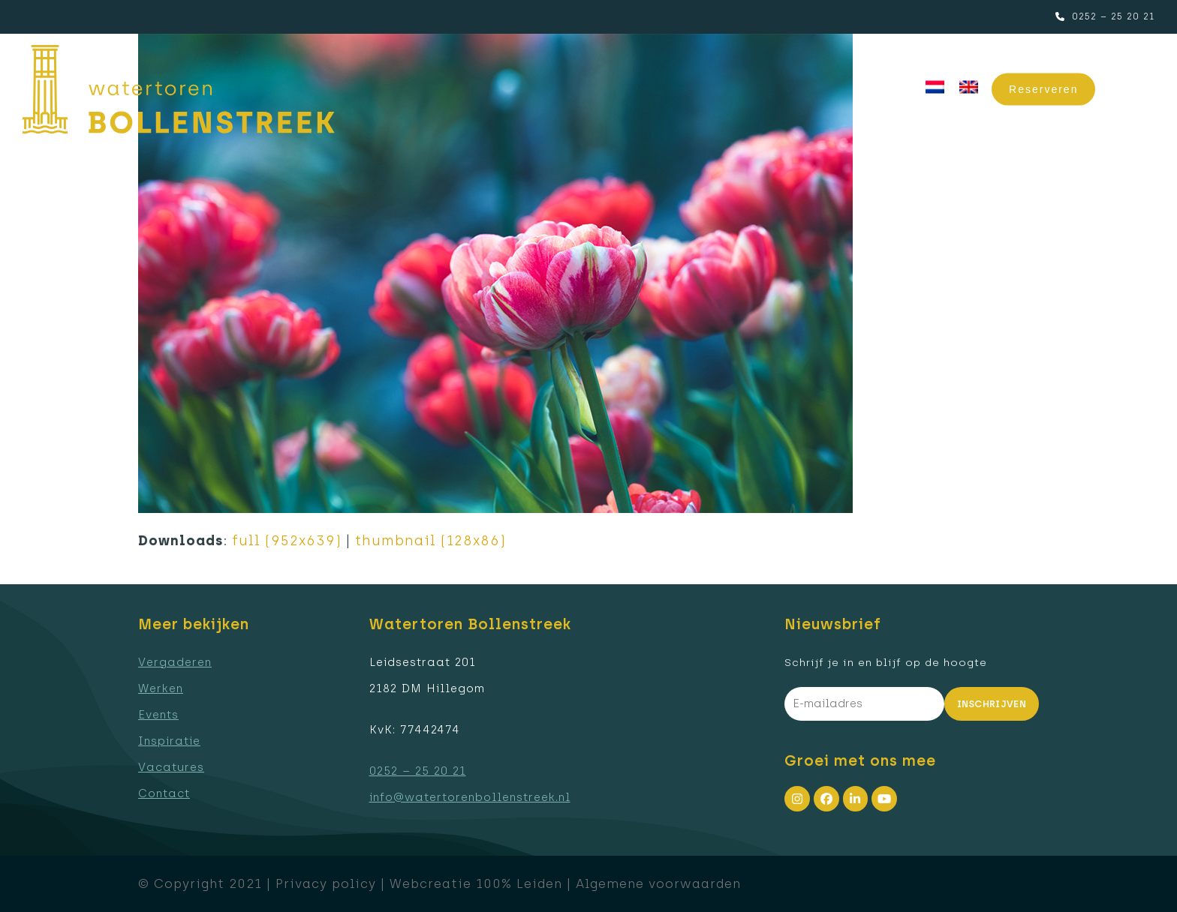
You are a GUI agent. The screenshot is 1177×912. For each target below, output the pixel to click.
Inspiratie (169, 741)
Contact (164, 793)
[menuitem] (935, 87)
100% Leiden (519, 883)
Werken (160, 688)
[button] (1136, 90)
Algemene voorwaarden (658, 883)
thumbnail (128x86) (430, 540)
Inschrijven (992, 704)
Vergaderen (175, 662)
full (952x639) (287, 540)
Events (158, 715)
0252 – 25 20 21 (1113, 16)
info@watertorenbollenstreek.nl (469, 797)
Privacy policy (325, 883)
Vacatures (171, 767)
